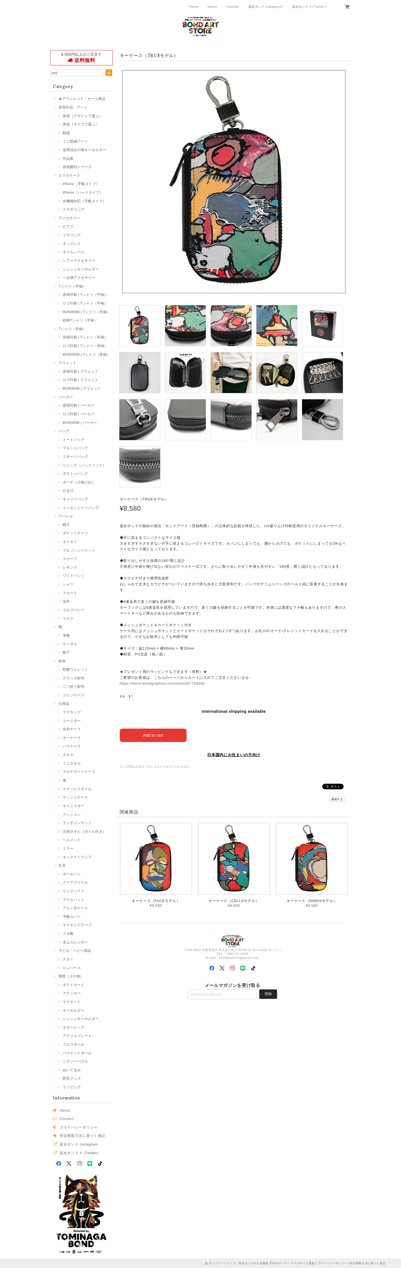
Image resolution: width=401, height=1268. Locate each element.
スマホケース (69, 175)
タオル (68, 755)
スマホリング (73, 209)
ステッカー (72, 993)
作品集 (68, 158)
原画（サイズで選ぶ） (81, 124)
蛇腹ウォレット (75, 669)
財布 (62, 661)
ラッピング (72, 1087)
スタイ (68, 959)
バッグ (63, 431)
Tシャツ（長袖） (72, 329)
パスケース (72, 746)
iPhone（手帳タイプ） (81, 184)
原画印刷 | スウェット (80, 371)
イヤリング (72, 235)
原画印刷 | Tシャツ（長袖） (85, 337)
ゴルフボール (73, 1044)
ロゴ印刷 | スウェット (80, 380)
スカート (70, 593)
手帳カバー (72, 917)
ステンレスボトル (77, 789)
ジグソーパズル (75, 1061)
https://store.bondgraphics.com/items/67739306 (162, 683)
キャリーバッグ (75, 499)
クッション (72, 814)
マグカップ (72, 712)
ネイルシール (73, 252)
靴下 (66, 652)
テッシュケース (75, 797)
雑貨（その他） (71, 976)
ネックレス (72, 244)
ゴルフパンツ (73, 610)
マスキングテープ (77, 925)
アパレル (65, 516)
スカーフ (70, 559)
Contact (232, 7)
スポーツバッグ (75, 456)
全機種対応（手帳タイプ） (84, 201)
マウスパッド (73, 900)
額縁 (66, 133)
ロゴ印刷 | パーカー (79, 414)
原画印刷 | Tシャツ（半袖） (85, 295)
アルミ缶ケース (75, 908)
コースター (72, 721)
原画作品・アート (72, 107)
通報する (337, 799)
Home (193, 7)
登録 (268, 994)
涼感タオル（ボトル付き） (84, 831)
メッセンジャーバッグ (81, 508)
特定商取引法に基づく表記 (82, 1136)
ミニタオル (72, 763)
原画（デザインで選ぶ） (82, 116)
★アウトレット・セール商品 (82, 99)
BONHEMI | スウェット (82, 388)
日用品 (63, 704)
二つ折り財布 (73, 686)
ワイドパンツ (73, 576)
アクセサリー (69, 218)
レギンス (70, 567)
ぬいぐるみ (72, 1070)
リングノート (73, 891)
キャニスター (73, 806)
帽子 (66, 525)
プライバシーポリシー (79, 1127)
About (212, 7)
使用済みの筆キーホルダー (84, 150)
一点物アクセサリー (79, 278)
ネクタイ (70, 542)
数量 (123, 696)
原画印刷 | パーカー (79, 405)
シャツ (68, 584)
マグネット (72, 1002)
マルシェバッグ (75, 448)
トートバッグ (73, 440)
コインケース (73, 695)
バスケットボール (77, 1053)
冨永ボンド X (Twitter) (309, 7)
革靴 (66, 635)
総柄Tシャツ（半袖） (80, 320)
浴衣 (66, 601)
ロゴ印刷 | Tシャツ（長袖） (85, 346)
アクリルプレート (77, 1036)
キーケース (72, 738)
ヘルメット (72, 840)
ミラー (68, 848)
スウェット (67, 363)
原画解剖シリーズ (77, 167)
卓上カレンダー (75, 942)
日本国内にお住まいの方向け (233, 755)
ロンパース (72, 968)
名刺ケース (72, 729)
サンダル (70, 644)
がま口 (68, 490)
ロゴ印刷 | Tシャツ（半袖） (85, 303)
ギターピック (73, 1027)
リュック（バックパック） (84, 465)
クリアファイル (75, 882)
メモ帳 (68, 934)
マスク (68, 618)
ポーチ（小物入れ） (79, 482)
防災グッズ (72, 1078)
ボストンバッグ (75, 473)
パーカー (65, 397)
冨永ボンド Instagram (265, 7)
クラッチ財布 (73, 678)
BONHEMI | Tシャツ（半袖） (86, 312)
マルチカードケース (79, 772)
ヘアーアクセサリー (79, 261)
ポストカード (73, 985)
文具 (62, 865)
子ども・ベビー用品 (74, 950)
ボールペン (72, 874)
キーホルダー (73, 1010)
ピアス (68, 226)
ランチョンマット (77, 823)
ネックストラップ (77, 857)
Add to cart (153, 735)
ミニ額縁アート (75, 141)
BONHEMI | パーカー (80, 423)
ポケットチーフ (75, 533)
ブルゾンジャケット (79, 550)
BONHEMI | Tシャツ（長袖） (86, 354)
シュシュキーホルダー (81, 269)
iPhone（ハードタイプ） (83, 192)
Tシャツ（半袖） (72, 286)
